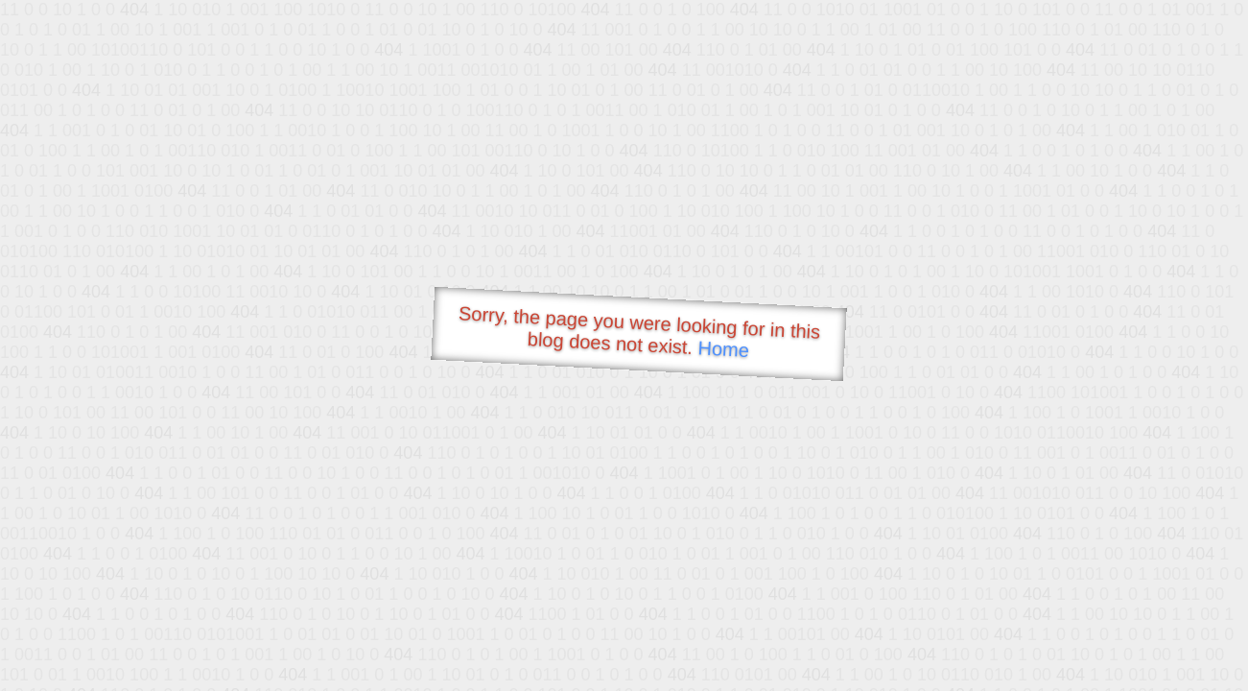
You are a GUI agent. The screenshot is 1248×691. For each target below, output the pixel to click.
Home (723, 349)
